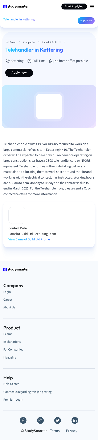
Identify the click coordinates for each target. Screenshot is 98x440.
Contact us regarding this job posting (27, 392)
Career (7, 299)
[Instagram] (40, 420)
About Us (9, 307)
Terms (55, 430)
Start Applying (74, 6)
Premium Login (13, 399)
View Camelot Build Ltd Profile (29, 239)
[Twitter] (57, 420)
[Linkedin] (75, 420)
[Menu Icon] (92, 6)
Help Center (11, 384)
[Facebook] (23, 420)
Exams (7, 334)
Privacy (71, 430)
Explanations (12, 342)
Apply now (86, 20)
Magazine (9, 357)
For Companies (13, 349)
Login (7, 292)
